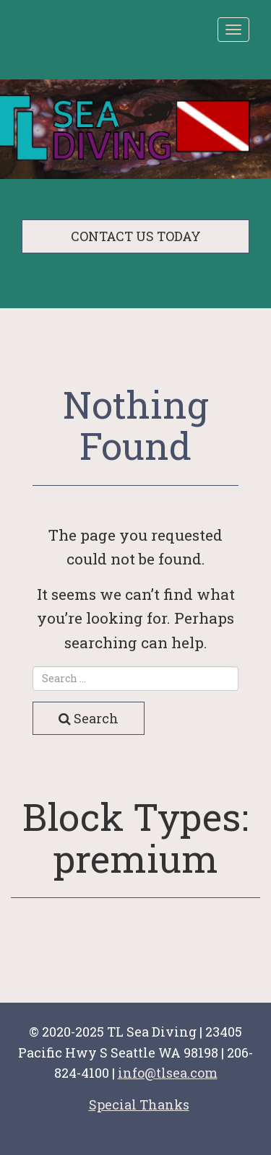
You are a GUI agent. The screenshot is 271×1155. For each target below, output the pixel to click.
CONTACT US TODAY (136, 236)
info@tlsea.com (168, 1072)
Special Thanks (139, 1104)
